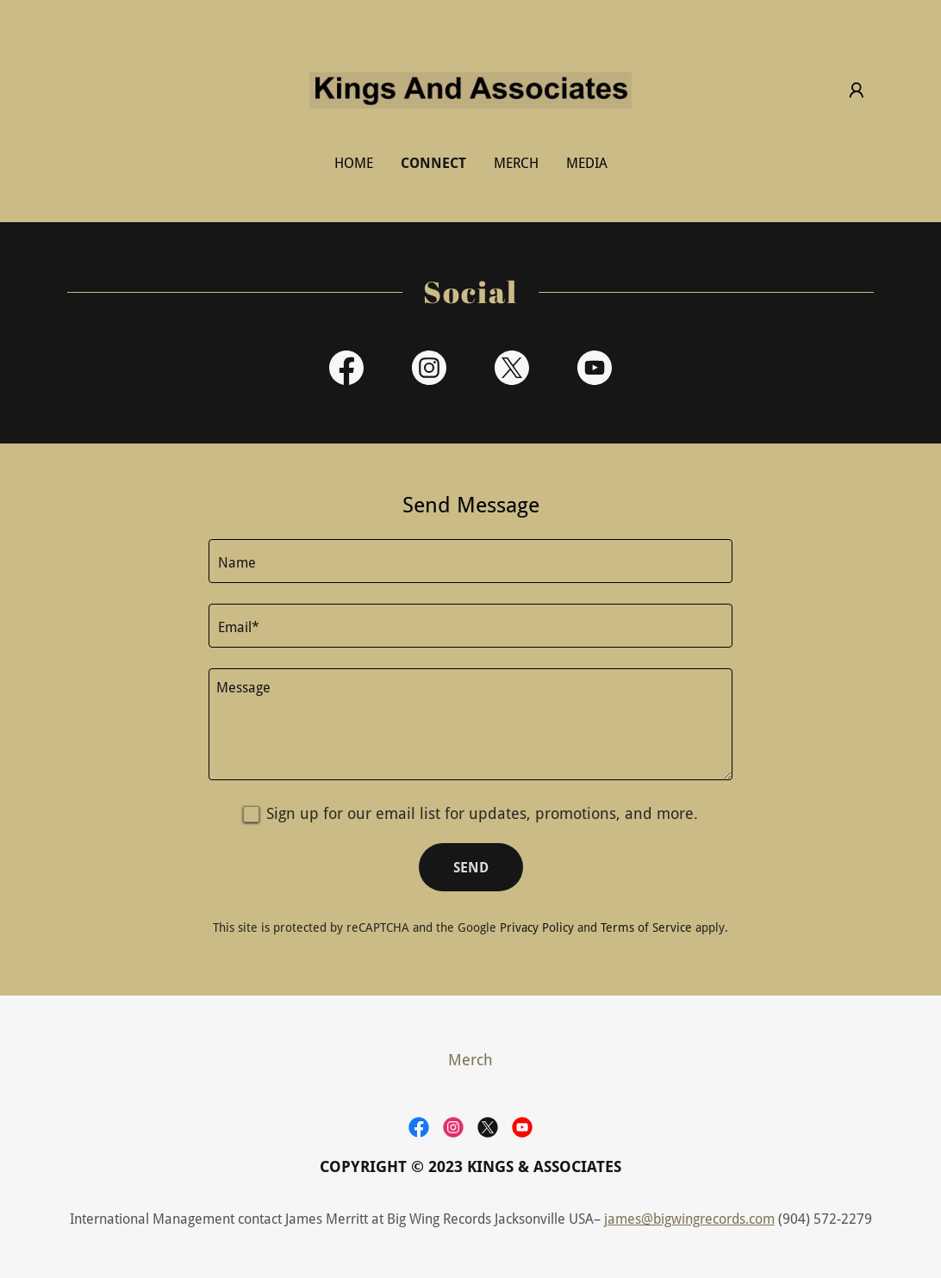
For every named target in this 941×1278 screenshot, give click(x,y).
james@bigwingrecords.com (689, 1219)
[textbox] (470, 561)
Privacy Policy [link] (537, 927)
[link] (470, 89)
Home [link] (353, 163)
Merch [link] (516, 163)
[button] (856, 90)
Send (471, 867)
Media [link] (587, 163)
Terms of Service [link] (646, 927)
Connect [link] (433, 163)
